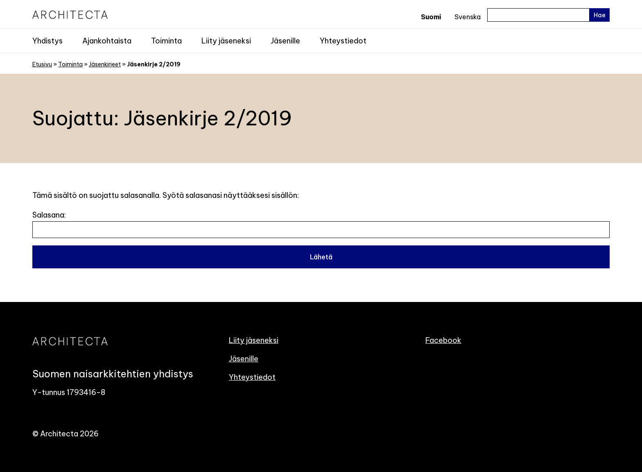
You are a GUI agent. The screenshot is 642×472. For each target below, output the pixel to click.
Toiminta (166, 40)
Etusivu (42, 64)
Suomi (431, 17)
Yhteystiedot (343, 40)
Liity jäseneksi (226, 40)
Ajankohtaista (106, 40)
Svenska (467, 17)
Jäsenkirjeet (105, 64)
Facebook (443, 340)
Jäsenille (285, 40)
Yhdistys (47, 40)
